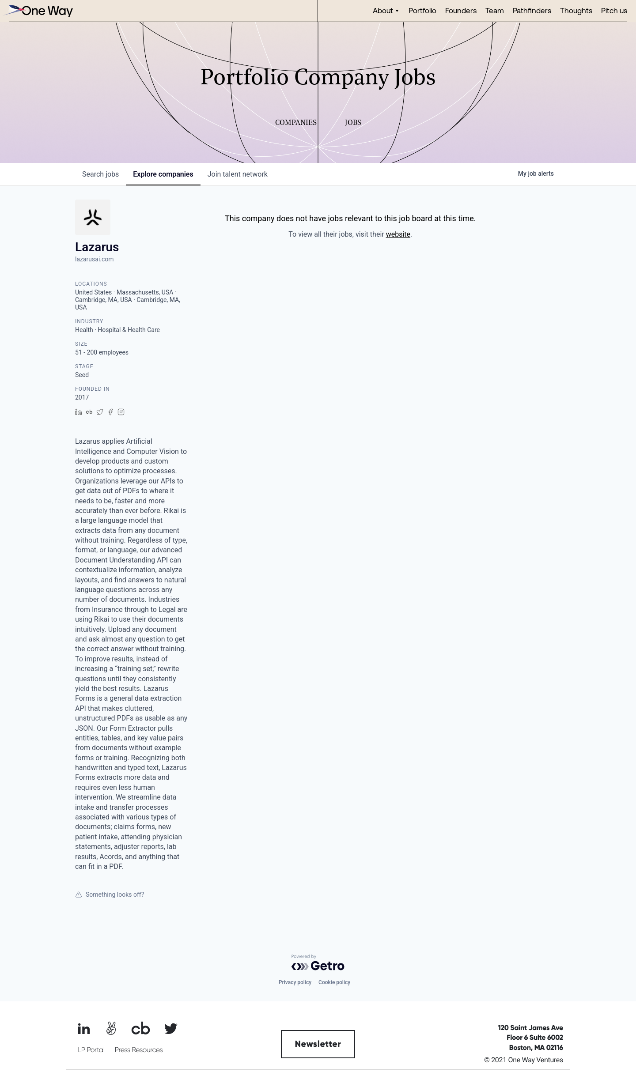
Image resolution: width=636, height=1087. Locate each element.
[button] (386, 11)
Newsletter (318, 1044)
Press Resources (139, 1049)
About (383, 10)
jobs (100, 174)
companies (163, 174)
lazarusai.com (94, 259)
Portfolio (422, 10)
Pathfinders (532, 10)
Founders (461, 10)
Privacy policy (295, 982)
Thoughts (576, 10)
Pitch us (614, 10)
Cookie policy (334, 982)
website (398, 234)
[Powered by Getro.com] (318, 962)
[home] (37, 10)
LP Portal (91, 1049)
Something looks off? (109, 894)
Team (494, 10)
